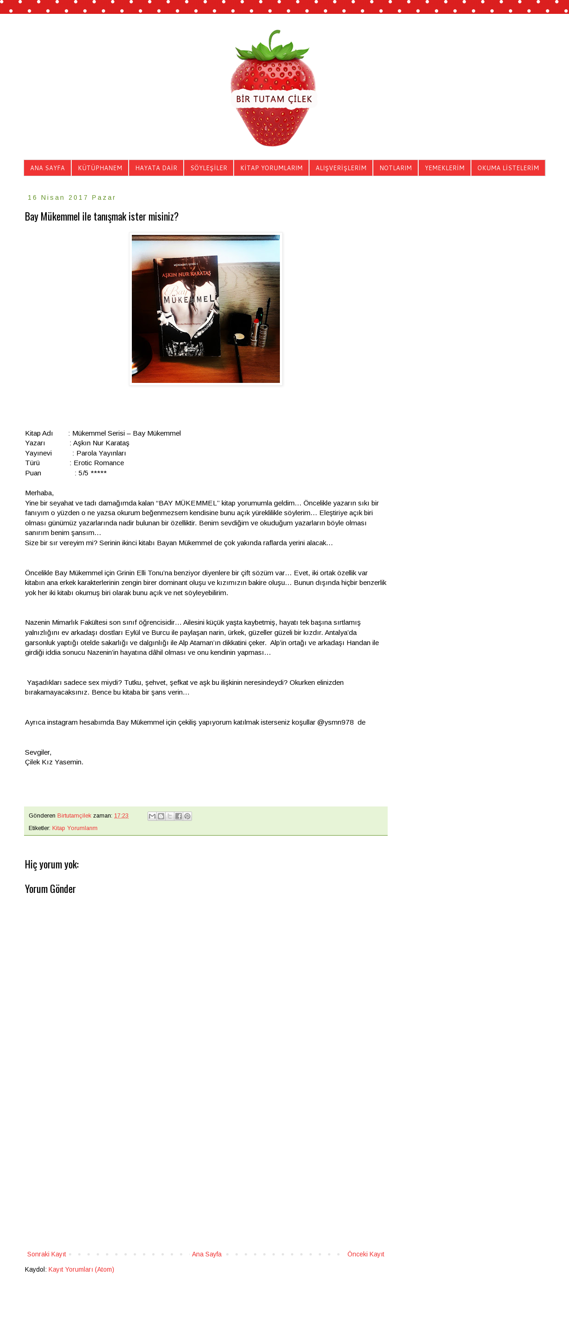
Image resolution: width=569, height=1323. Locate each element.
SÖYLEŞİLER (208, 168)
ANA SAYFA (47, 168)
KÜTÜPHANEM (100, 168)
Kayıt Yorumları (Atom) (81, 1269)
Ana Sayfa (207, 1254)
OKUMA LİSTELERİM (508, 168)
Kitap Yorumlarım (75, 828)
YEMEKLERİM (444, 168)
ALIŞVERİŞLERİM (340, 168)
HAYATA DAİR (156, 168)
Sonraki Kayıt (46, 1254)
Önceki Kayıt (365, 1254)
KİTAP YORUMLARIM (271, 168)
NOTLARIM (395, 168)
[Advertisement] (206, 1172)
